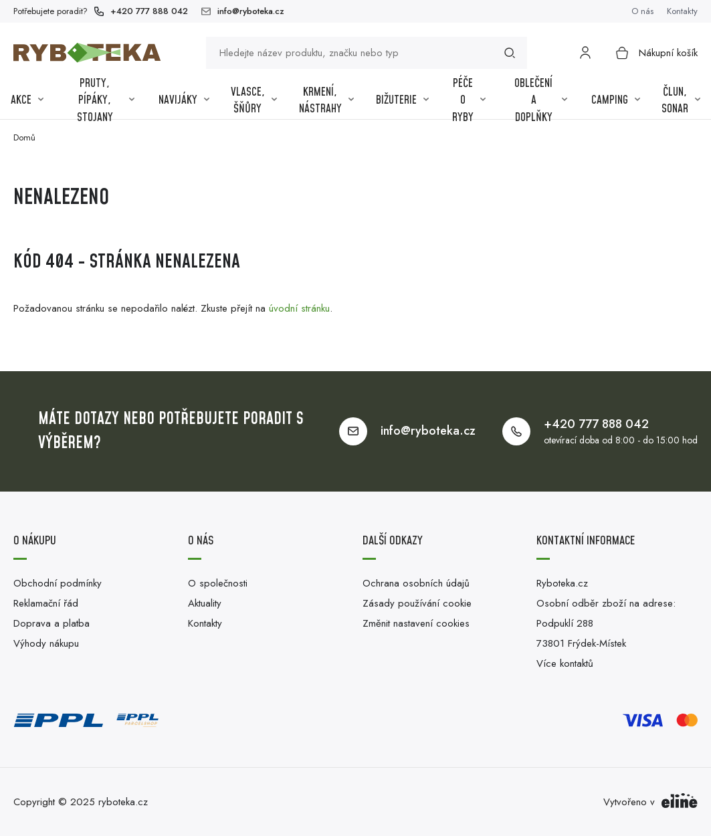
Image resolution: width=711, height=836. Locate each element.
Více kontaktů (564, 663)
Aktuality (204, 603)
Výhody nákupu (46, 643)
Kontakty (682, 11)
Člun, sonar (681, 101)
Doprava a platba (51, 623)
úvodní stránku (299, 308)
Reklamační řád (45, 603)
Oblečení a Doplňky (540, 101)
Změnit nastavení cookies (416, 623)
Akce (27, 100)
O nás (642, 11)
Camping (615, 100)
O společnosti (217, 583)
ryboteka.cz (123, 802)
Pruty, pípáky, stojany (105, 101)
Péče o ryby (469, 101)
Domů (24, 137)
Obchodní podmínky (57, 583)
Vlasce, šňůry (254, 101)
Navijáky (184, 100)
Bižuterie (402, 100)
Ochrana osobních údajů (416, 583)
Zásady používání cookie (417, 603)
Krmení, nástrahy (326, 101)
